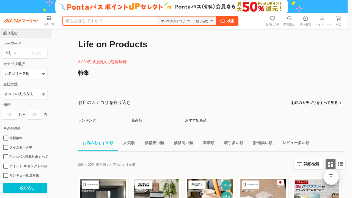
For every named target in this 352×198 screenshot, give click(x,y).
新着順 (207, 144)
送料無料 (13, 138)
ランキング (87, 120)
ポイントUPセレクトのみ (25, 166)
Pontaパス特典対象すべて (25, 156)
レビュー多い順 (293, 144)
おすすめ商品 (196, 120)
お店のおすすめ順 (95, 144)
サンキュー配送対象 (21, 175)
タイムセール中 (17, 147)
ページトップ (331, 177)
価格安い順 (152, 144)
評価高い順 (261, 144)
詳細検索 (311, 164)
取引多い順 (231, 144)
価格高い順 (181, 144)
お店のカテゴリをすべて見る (314, 103)
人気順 (127, 144)
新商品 (136, 120)
